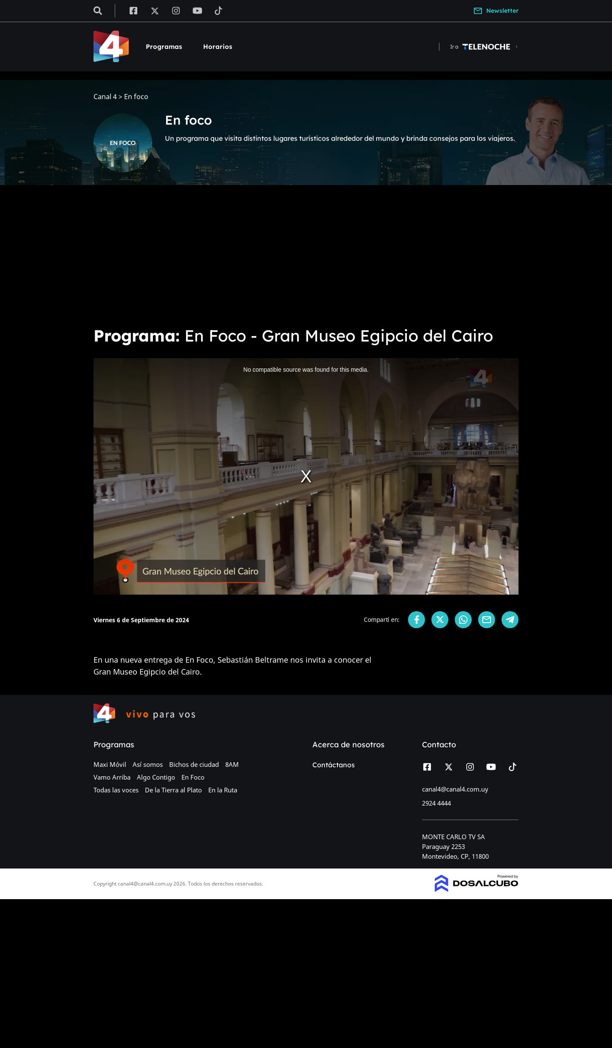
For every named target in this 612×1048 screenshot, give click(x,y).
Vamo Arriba (112, 777)
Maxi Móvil (110, 764)
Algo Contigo (156, 777)
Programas (164, 47)
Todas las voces (116, 790)
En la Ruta (222, 790)
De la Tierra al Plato (173, 790)
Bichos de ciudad (194, 764)
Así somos (148, 764)
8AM (232, 764)
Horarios (217, 47)
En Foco (192, 777)
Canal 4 (105, 97)
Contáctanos (333, 764)
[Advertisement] (306, 255)
